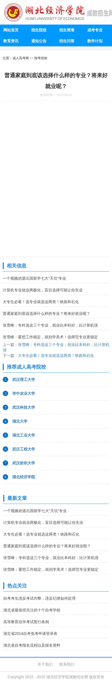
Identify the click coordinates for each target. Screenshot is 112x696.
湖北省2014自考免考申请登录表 (30, 633)
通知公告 (38, 41)
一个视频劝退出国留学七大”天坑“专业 (34, 278)
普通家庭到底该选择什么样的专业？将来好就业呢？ (46, 313)
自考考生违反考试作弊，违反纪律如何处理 (39, 598)
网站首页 (10, 30)
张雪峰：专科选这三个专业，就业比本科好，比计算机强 (50, 325)
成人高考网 (21, 58)
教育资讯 (10, 41)
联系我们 (66, 664)
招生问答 (66, 41)
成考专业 (94, 30)
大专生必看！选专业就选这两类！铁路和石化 (41, 302)
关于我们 (45, 664)
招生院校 (38, 30)
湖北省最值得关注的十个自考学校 (31, 610)
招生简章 (66, 30)
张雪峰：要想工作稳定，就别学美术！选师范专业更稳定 (50, 337)
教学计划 (94, 41)
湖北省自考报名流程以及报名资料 (31, 645)
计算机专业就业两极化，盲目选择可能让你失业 (43, 290)
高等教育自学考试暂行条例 (26, 622)
